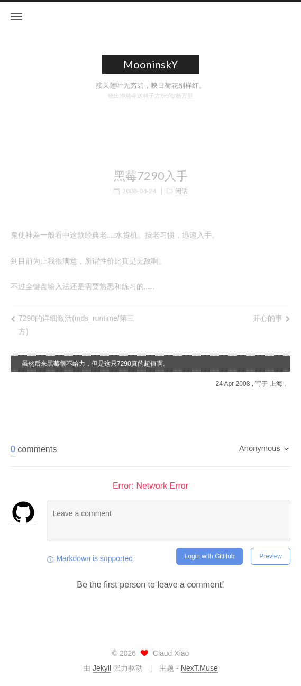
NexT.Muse (199, 668)
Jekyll (102, 668)
